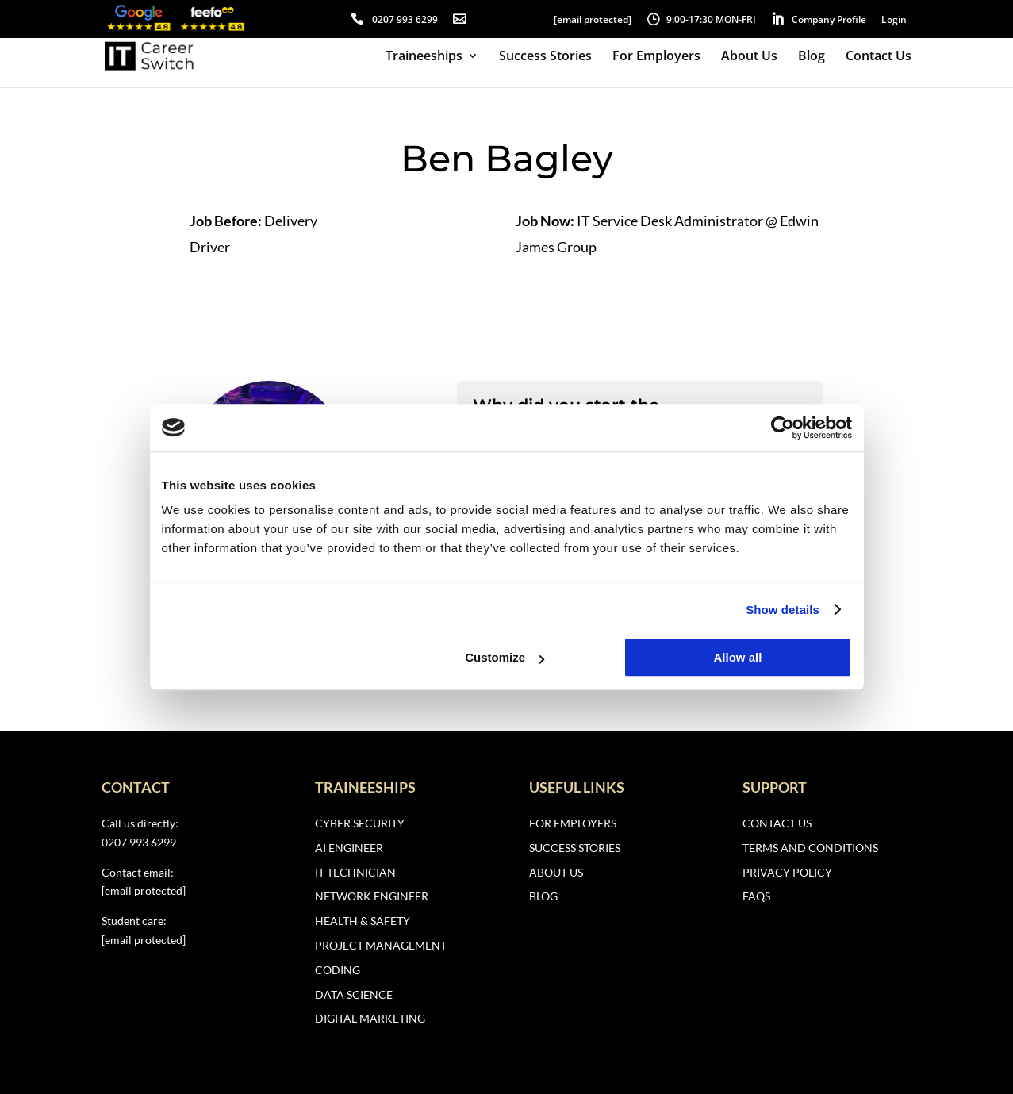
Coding (337, 970)
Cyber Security (360, 823)
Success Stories (545, 57)
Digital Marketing (370, 1018)
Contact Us (878, 57)
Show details (782, 609)
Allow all (738, 657)
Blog (811, 57)
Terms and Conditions (810, 847)
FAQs (756, 896)
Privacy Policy (787, 872)
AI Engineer (349, 847)
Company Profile (829, 19)
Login (894, 19)
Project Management (381, 945)
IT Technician (355, 872)
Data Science (354, 994)
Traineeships (424, 57)
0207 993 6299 (405, 19)
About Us (749, 57)
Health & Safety (362, 920)
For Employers (656, 57)
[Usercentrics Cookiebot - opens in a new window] (782, 428)
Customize (504, 657)
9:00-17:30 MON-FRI (711, 19)
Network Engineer (371, 896)
